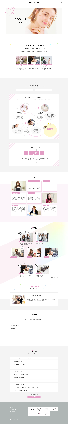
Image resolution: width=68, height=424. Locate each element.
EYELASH (14, 409)
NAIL (13, 407)
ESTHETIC (14, 411)
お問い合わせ (34, 396)
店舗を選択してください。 (34, 338)
